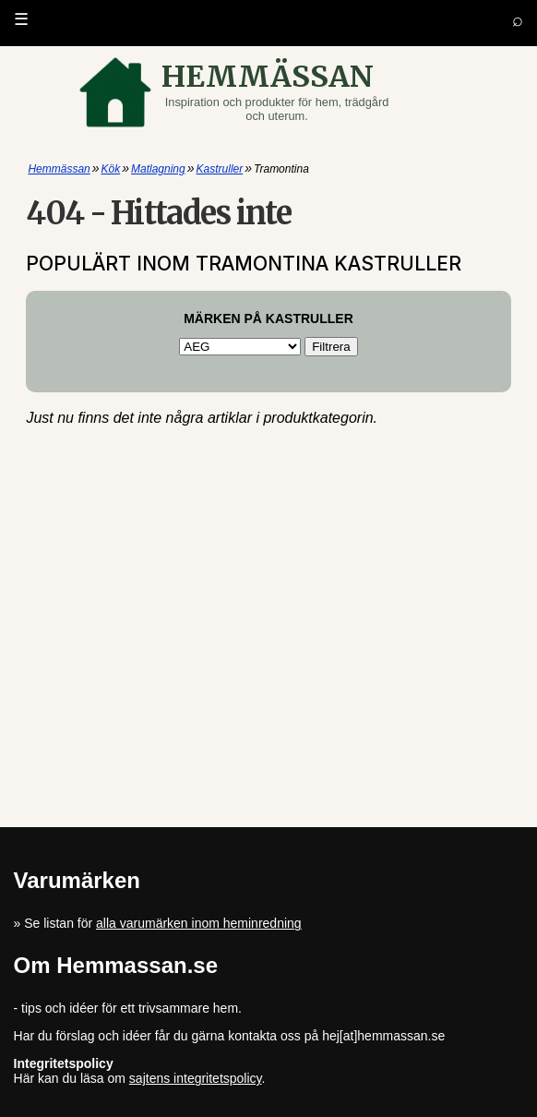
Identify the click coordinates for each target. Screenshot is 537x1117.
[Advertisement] (268, 513)
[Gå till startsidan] (264, 92)
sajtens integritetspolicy (195, 1078)
